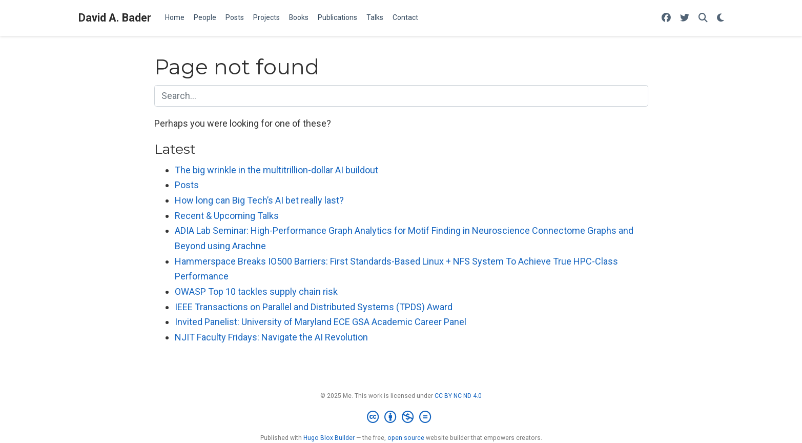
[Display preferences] (720, 18)
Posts (187, 184)
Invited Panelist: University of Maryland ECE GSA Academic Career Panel (320, 321)
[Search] (703, 18)
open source (405, 437)
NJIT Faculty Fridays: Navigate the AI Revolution (271, 337)
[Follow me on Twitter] (684, 18)
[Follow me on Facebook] (666, 18)
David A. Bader (114, 17)
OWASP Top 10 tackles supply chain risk (256, 291)
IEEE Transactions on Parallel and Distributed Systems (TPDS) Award (314, 306)
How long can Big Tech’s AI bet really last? (259, 200)
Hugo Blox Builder (329, 437)
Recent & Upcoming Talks (227, 215)
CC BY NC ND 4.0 (458, 395)
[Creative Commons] (401, 417)
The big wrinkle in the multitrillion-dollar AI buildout (276, 170)
